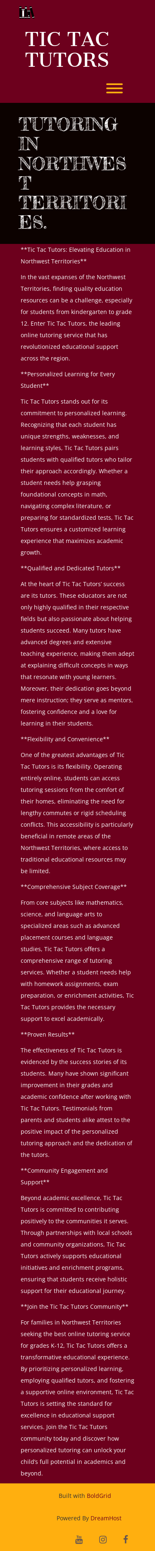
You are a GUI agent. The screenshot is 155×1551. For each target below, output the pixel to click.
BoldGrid (99, 1496)
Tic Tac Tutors (67, 49)
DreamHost (106, 1518)
